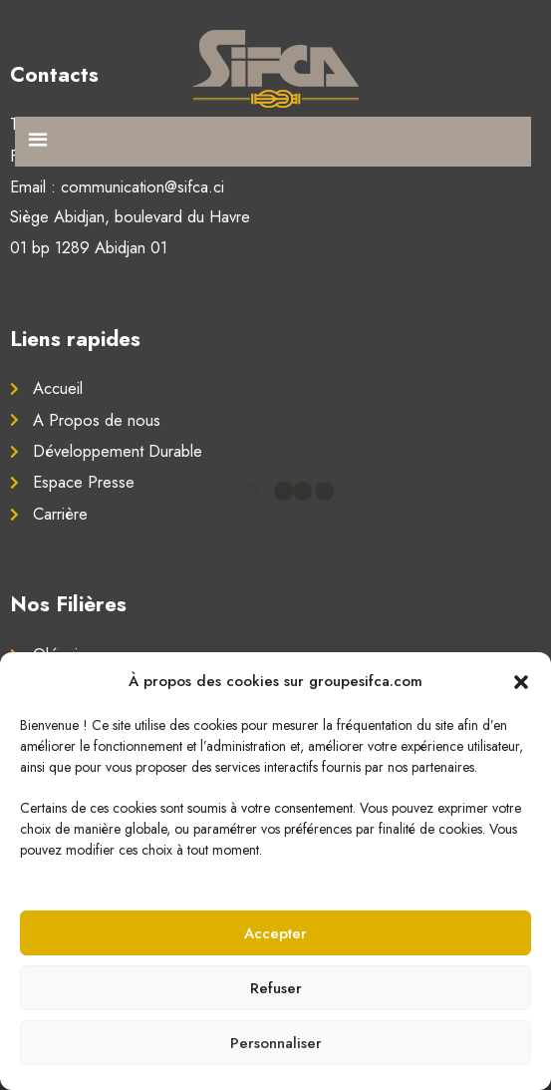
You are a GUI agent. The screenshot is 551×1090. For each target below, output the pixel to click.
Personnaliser (276, 1043)
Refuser (276, 988)
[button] (521, 681)
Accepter (275, 933)
